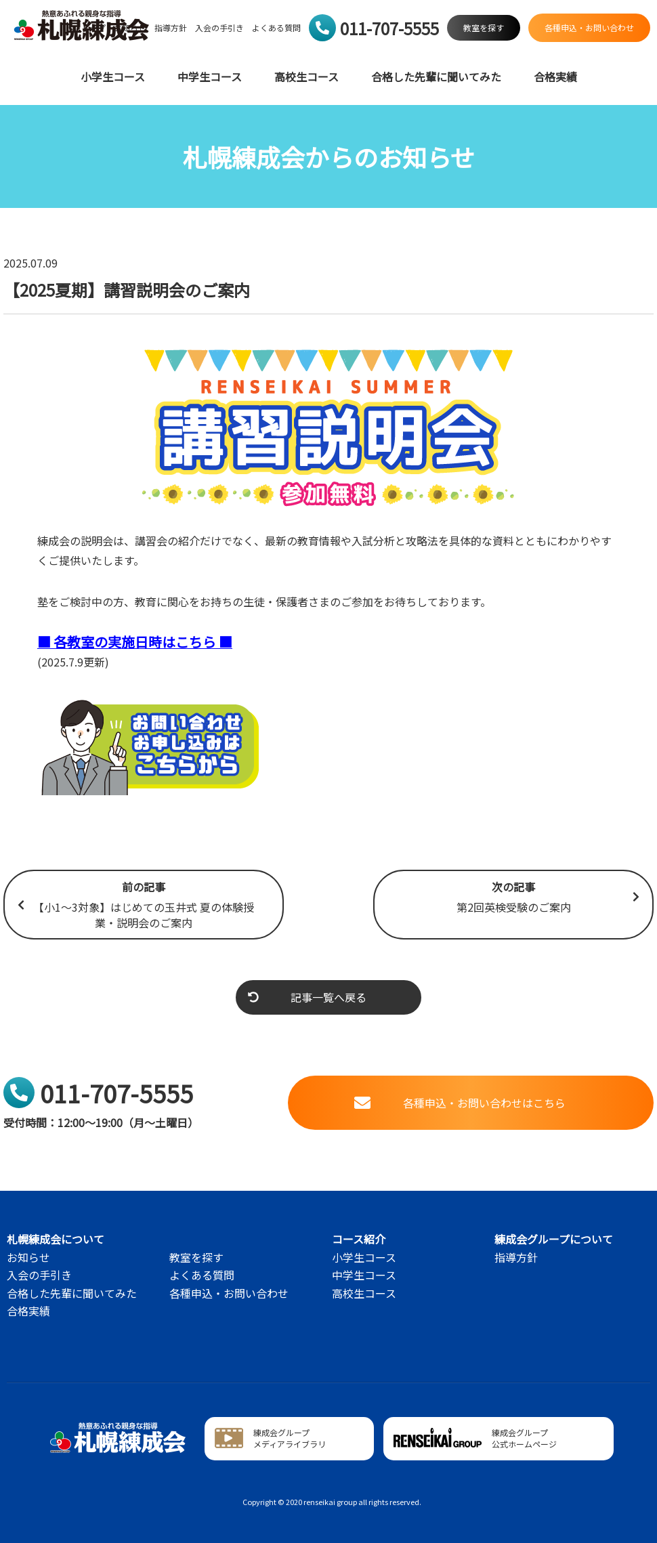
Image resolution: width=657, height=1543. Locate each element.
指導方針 (170, 27)
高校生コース (306, 77)
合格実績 (555, 77)
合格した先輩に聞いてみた (436, 77)
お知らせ (28, 1257)
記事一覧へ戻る (307, 997)
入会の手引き (219, 27)
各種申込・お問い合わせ (229, 1293)
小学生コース (113, 77)
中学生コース (209, 77)
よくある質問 (276, 27)
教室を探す (196, 1257)
